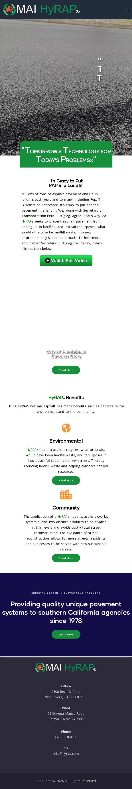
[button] (66, 370)
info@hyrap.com (66, 753)
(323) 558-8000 (66, 737)
